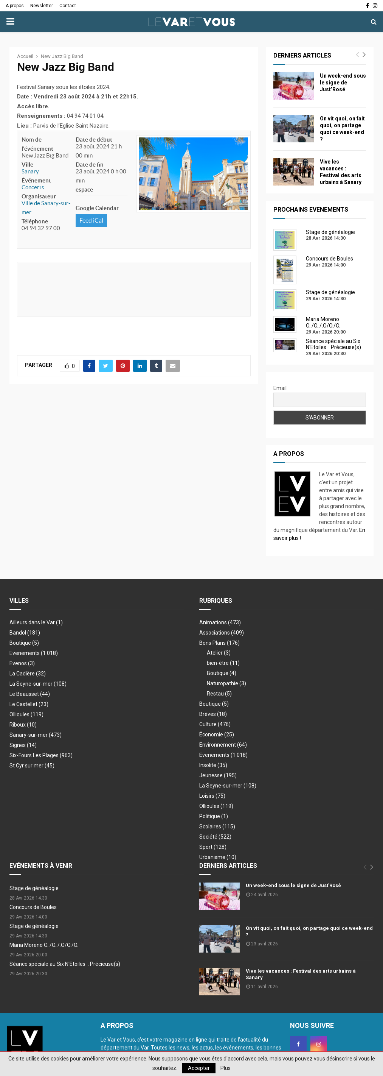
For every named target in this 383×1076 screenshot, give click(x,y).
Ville (27, 164)
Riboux (23, 725)
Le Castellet (28, 704)
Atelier (219, 653)
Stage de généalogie (34, 888)
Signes (23, 745)
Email (280, 388)
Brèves (213, 714)
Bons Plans (219, 643)
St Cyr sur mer (31, 766)
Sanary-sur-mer (35, 735)
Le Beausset (29, 694)
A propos (15, 5)
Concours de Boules (33, 907)
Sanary (30, 171)
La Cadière (27, 674)
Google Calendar (97, 208)
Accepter (199, 1068)
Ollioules (26, 714)
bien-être (223, 663)
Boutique (24, 643)
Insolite (213, 765)
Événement (36, 180)
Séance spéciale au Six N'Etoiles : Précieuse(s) (64, 964)
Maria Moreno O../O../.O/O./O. (43, 945)
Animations (220, 622)
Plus (225, 1068)
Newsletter (41, 5)
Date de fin (90, 164)
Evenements (24, 653)
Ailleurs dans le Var (36, 622)
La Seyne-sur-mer (38, 684)
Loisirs (212, 796)
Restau (219, 694)
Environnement (223, 745)
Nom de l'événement (37, 144)
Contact (67, 5)
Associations (221, 633)
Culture (215, 724)
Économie (216, 734)
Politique (213, 816)
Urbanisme (217, 857)
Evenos (22, 663)
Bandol (24, 633)
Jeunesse (218, 775)
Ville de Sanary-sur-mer (46, 207)
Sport (212, 847)
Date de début (94, 139)
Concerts (33, 187)
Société (215, 837)
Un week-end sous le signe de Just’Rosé (343, 82)
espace (84, 189)
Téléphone (35, 221)
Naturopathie (226, 683)
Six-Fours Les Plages (41, 755)
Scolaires (217, 826)
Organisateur (39, 196)
